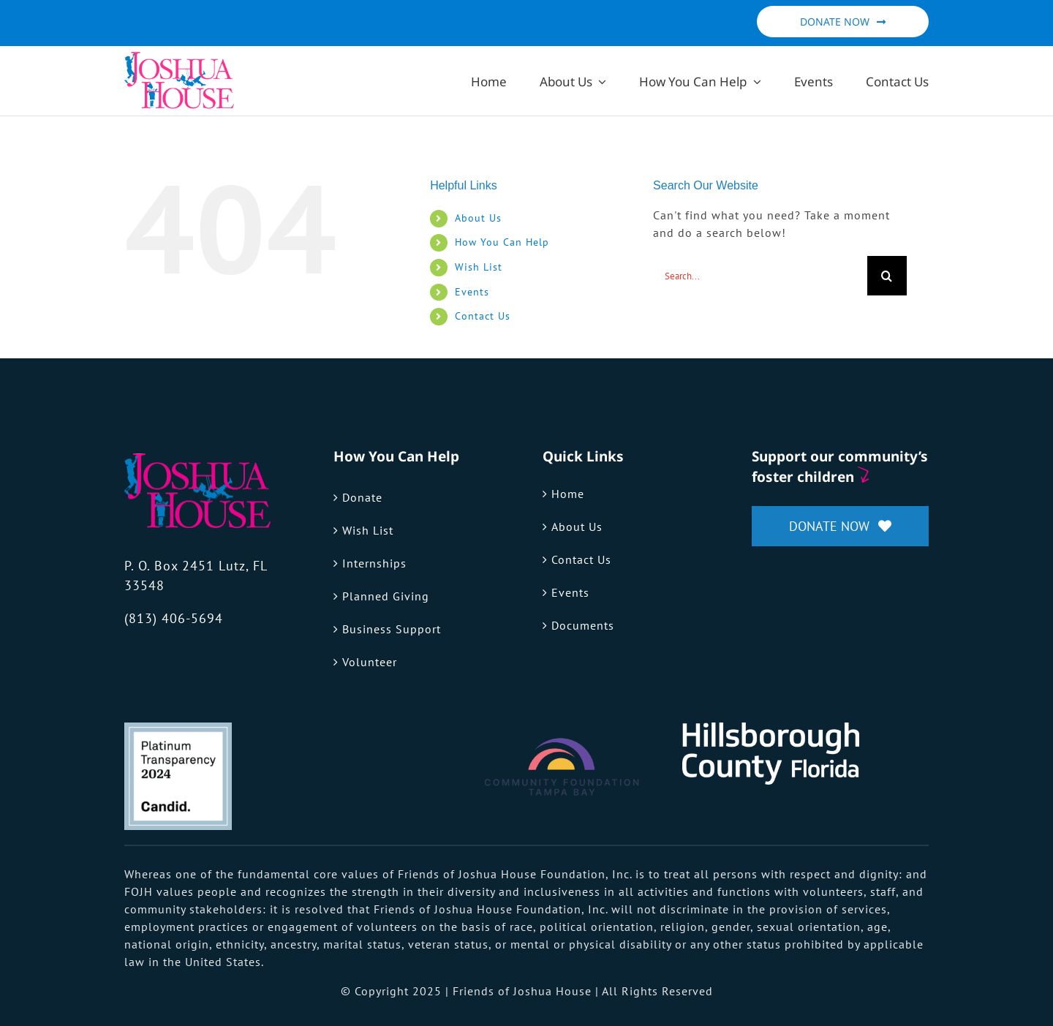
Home (567, 493)
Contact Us (482, 315)
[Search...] (760, 275)
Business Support (391, 629)
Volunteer (369, 662)
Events (472, 291)
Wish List (478, 267)
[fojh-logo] (197, 459)
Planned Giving (385, 596)
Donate (362, 497)
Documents (582, 625)
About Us (478, 218)
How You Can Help (502, 242)
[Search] (887, 275)
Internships (374, 563)
